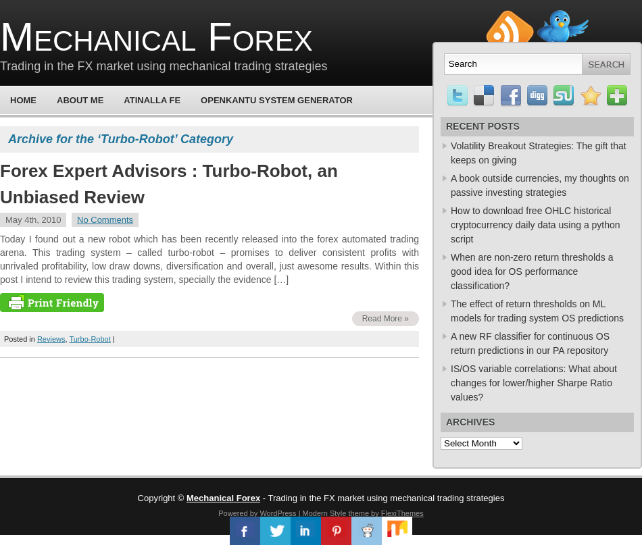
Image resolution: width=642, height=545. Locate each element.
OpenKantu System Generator (277, 100)
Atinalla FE (152, 100)
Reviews (51, 339)
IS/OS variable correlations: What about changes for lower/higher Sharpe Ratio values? (534, 383)
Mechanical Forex (156, 36)
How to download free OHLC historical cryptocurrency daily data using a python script (535, 224)
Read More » (385, 318)
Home (23, 100)
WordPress (278, 513)
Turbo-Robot (89, 339)
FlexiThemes (402, 513)
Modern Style (325, 513)
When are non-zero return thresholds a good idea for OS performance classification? (532, 271)
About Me (80, 100)
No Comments (105, 220)
